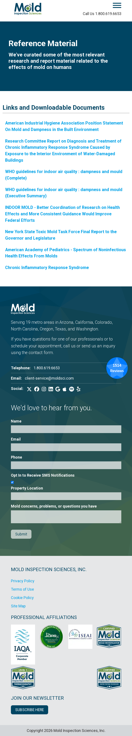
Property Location (27, 488)
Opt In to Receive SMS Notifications (42, 475)
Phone (16, 457)
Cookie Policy (22, 597)
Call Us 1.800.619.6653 (102, 13)
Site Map (18, 606)
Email (16, 439)
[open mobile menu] (105, 6)
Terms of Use (22, 589)
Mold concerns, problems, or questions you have (54, 506)
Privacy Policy (22, 581)
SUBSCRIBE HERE (29, 710)
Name (16, 421)
